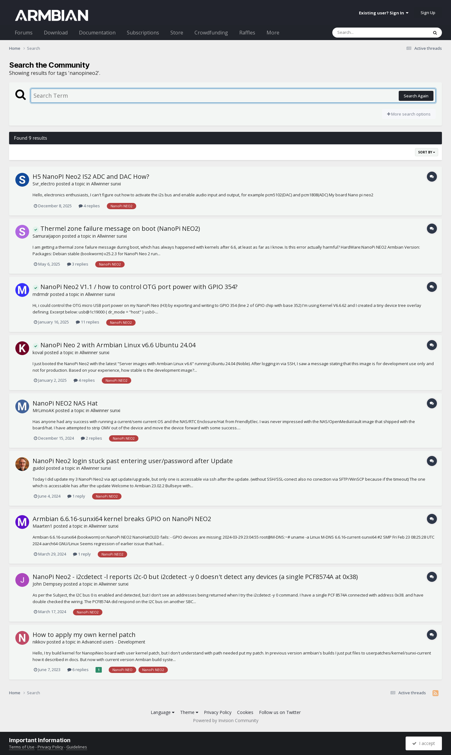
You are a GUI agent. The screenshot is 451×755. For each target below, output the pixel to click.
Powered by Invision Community (225, 720)
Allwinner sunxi (106, 184)
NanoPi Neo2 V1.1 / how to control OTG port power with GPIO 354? (135, 286)
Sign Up (428, 12)
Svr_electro (44, 184)
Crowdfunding (211, 32)
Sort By (426, 152)
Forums (24, 32)
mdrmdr (41, 294)
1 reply (76, 496)
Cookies (245, 712)
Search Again (416, 96)
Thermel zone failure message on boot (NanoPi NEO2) (116, 228)
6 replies (78, 669)
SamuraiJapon (47, 236)
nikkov (39, 642)
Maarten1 (42, 526)
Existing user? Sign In (383, 13)
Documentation (97, 32)
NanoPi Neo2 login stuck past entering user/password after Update (133, 461)
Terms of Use (21, 747)
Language (162, 712)
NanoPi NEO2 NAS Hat (65, 403)
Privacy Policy (217, 712)
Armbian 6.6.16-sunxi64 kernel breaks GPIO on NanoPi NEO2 (122, 519)
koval (38, 352)
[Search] (364, 33)
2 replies (91, 438)
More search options (409, 114)
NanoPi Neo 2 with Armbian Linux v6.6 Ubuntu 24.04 (114, 345)
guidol (39, 468)
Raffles (247, 32)
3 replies (77, 264)
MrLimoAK (43, 410)
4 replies (89, 206)
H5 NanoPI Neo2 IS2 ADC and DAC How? (91, 176)
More (273, 32)
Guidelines (76, 747)
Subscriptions (143, 32)
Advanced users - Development (113, 642)
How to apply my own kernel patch (84, 634)
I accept (423, 743)
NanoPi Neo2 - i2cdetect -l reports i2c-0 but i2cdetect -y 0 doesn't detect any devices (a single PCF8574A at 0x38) (195, 576)
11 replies (87, 322)
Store (176, 32)
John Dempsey (47, 584)
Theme (189, 712)
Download (56, 32)
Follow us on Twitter (280, 712)
